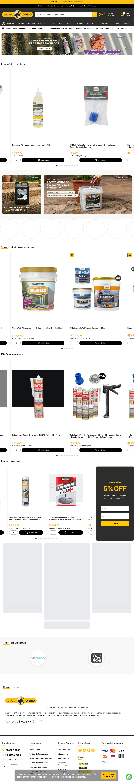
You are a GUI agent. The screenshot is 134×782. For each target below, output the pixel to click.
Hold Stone (79, 23)
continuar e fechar (108, 775)
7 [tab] (72, 165)
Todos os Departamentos (13, 28)
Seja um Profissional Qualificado (37, 752)
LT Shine (52, 23)
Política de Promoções (62, 750)
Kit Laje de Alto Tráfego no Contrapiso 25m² (87, 307)
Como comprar (64, 729)
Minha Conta (63, 734)
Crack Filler (31, 28)
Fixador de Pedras (112, 28)
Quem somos (34, 729)
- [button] (13, 160)
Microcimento (126, 28)
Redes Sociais (85, 723)
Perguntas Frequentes (62, 743)
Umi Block (99, 28)
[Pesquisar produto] (94, 14)
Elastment (31, 23)
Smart (61, 23)
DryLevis (41, 23)
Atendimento (8, 723)
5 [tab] (71, 54)
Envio (81, 737)
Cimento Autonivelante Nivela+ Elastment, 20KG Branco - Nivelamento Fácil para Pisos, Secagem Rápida (65, 498)
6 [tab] (73, 54)
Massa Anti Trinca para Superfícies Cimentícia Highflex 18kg (37, 307)
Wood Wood (127, 23)
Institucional (35, 723)
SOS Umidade (43, 28)
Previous (4, 637)
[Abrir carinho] (126, 14)
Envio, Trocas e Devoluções (40, 738)
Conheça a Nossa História (21, 701)
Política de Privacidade (38, 742)
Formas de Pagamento (112, 723)
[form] (16, 160)
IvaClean (90, 23)
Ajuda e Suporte (66, 723)
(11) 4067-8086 (12, 729)
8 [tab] (74, 165)
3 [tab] (66, 54)
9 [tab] (77, 165)
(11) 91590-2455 (13, 734)
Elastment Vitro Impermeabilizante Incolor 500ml (32, 145)
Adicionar (43, 160)
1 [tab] (60, 54)
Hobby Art (115, 23)
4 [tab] (68, 54)
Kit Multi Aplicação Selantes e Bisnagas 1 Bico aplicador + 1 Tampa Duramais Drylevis (94, 146)
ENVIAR (115, 503)
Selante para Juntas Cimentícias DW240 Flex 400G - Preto (36, 415)
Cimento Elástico (57, 28)
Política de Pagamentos (38, 734)
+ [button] (19, 160)
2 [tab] (63, 54)
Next (130, 637)
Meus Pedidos (63, 738)
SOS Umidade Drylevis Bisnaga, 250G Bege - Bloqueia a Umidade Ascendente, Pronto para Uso (26, 498)
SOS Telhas (69, 28)
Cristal (69, 23)
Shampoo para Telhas (84, 28)
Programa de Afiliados (38, 747)
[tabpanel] (67, 44)
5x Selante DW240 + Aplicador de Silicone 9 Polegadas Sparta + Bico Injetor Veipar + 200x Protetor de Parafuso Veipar (95, 416)
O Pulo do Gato (102, 23)
